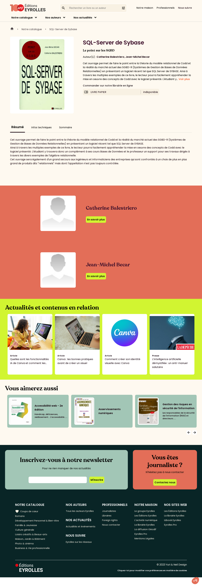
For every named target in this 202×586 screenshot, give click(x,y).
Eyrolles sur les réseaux (82, 547)
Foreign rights (112, 521)
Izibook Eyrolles (172, 525)
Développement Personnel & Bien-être (33, 523)
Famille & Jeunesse (27, 531)
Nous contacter (113, 527)
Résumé (17, 127)
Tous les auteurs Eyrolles (83, 511)
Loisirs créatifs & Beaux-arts (32, 541)
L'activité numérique (140, 527)
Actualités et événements (75, 529)
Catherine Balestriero (110, 57)
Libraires (109, 516)
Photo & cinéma (25, 551)
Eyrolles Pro (141, 545)
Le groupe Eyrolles (145, 511)
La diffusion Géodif (145, 540)
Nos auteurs (53, 17)
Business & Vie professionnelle (33, 557)
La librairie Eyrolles (145, 534)
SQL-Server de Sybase (63, 29)
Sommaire (65, 127)
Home (12, 29)
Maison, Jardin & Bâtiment (31, 546)
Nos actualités (83, 17)
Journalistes (111, 511)
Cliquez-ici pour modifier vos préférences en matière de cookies (152, 579)
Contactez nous (164, 482)
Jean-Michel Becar (137, 57)
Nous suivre (185, 8)
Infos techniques (41, 127)
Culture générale (25, 536)
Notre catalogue (22, 17)
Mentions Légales (144, 550)
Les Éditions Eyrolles (141, 518)
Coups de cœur (27, 511)
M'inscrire (97, 480)
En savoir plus (96, 219)
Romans (20, 516)
